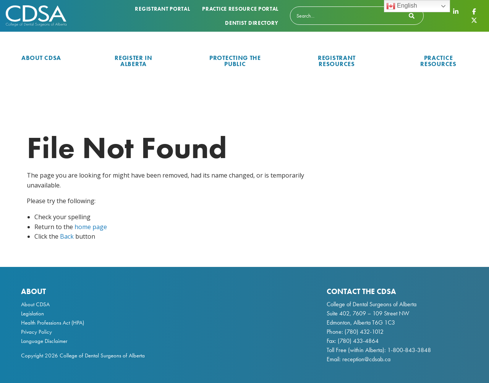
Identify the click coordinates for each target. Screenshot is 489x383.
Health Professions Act (45, 322)
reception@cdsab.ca (366, 359)
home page (90, 227)
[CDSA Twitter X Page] (474, 20)
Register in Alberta (133, 61)
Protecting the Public (235, 61)
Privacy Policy (36, 332)
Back (67, 236)
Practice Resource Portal (240, 8)
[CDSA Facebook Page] (474, 11)
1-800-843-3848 (408, 350)
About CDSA (41, 58)
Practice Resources (438, 61)
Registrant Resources (337, 61)
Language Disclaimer (44, 341)
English (401, 6)
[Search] (357, 15)
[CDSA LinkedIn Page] (456, 11)
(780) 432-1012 (364, 332)
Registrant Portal (162, 8)
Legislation (32, 313)
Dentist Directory (252, 22)
